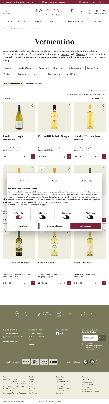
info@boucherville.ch (14, 336)
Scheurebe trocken (10, 379)
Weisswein (24, 29)
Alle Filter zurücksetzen (35, 84)
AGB (59, 401)
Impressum (42, 401)
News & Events (88, 385)
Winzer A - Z (87, 379)
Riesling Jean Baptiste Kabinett (14, 381)
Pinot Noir (59, 386)
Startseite (6, 29)
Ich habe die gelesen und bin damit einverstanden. (94, 346)
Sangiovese (60, 393)
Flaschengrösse (75, 68)
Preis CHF (70, 74)
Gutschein (95, 22)
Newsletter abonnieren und (92, 330)
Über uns (85, 387)
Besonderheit (54, 74)
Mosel (31, 379)
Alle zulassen (85, 226)
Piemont (32, 388)
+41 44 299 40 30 (101, 2)
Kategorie (9, 68)
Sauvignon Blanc (62, 381)
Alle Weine (15, 29)
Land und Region (26, 68)
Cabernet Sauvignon (63, 388)
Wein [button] (9, 22)
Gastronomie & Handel (90, 392)
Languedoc (8, 57)
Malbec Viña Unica (10, 388)
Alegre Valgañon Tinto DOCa (13, 386)
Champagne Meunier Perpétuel (14, 393)
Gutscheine (86, 389)
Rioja (31, 386)
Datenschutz (52, 401)
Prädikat (8, 74)
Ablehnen (23, 226)
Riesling (59, 379)
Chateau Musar (8, 391)
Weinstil (38, 74)
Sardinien (46, 50)
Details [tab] (54, 181)
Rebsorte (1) (92, 68)
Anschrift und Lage (10, 341)
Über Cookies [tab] (86, 181)
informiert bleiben (89, 332)
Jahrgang (57, 68)
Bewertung (23, 74)
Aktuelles (54, 22)
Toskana (80, 54)
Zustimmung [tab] (23, 181)
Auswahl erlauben (54, 226)
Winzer (39, 22)
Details (31, 344)
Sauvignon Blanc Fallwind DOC (14, 384)
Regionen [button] (23, 22)
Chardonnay (60, 384)
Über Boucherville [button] (73, 22)
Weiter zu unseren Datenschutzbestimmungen (27, 205)
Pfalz (31, 381)
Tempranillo (60, 391)
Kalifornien (33, 393)
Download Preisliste (98, 91)
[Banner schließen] (100, 175)
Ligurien (65, 54)
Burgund (32, 384)
